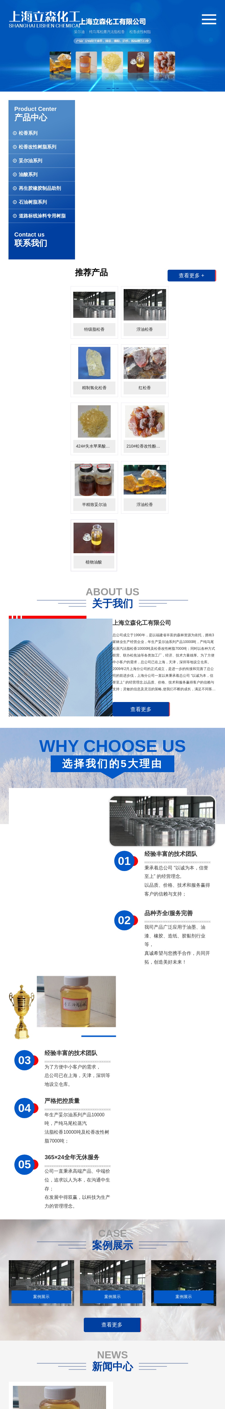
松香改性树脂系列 (45, 1340)
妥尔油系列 (39, 1349)
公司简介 (17, 1331)
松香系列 (37, 1331)
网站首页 (17, 1366)
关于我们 (17, 1319)
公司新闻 (94, 1331)
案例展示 (74, 1319)
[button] (108, 88)
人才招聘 (17, 1340)
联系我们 (17, 1378)
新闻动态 (94, 1319)
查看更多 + (191, 116)
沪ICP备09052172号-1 (91, 1401)
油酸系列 (37, 1358)
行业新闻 (94, 1340)
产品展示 (37, 1319)
